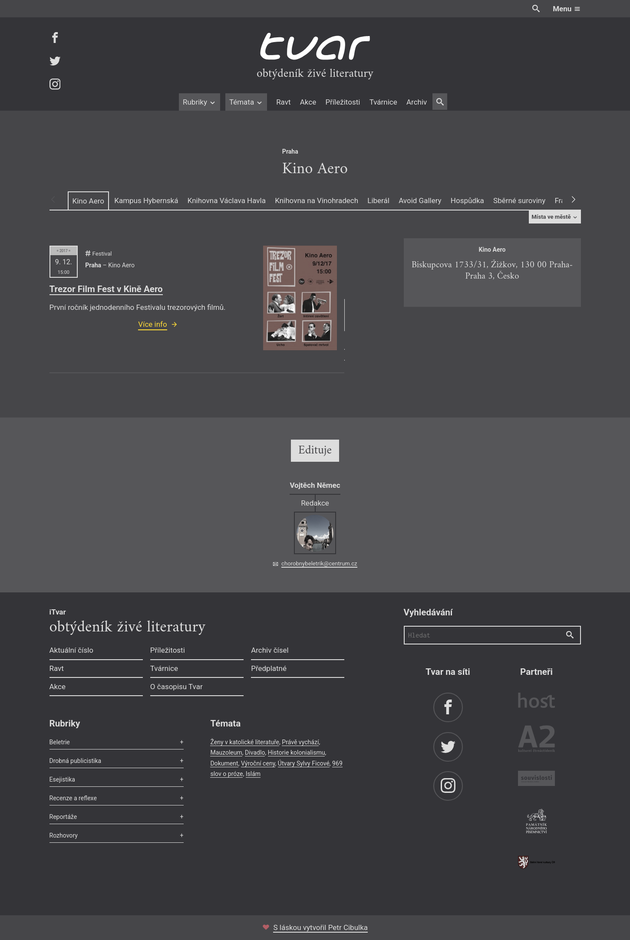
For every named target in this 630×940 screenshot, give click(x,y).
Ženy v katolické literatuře (244, 742)
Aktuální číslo (71, 650)
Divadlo (255, 752)
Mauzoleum (226, 752)
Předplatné (269, 668)
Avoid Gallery (420, 200)
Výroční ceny (258, 763)
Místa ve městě (554, 217)
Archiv (416, 102)
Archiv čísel (270, 650)
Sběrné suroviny (519, 200)
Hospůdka (467, 200)
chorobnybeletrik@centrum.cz (319, 563)
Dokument (224, 763)
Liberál (378, 200)
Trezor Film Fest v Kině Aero (106, 289)
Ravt (283, 102)
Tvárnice (383, 102)
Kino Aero (89, 201)
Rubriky (199, 102)
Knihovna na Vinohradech (316, 200)
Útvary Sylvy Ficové (304, 763)
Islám (253, 773)
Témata (246, 102)
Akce (308, 102)
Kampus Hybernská (146, 200)
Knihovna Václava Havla (227, 200)
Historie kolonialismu (296, 752)
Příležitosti (342, 102)
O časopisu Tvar (176, 686)
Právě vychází (300, 742)
